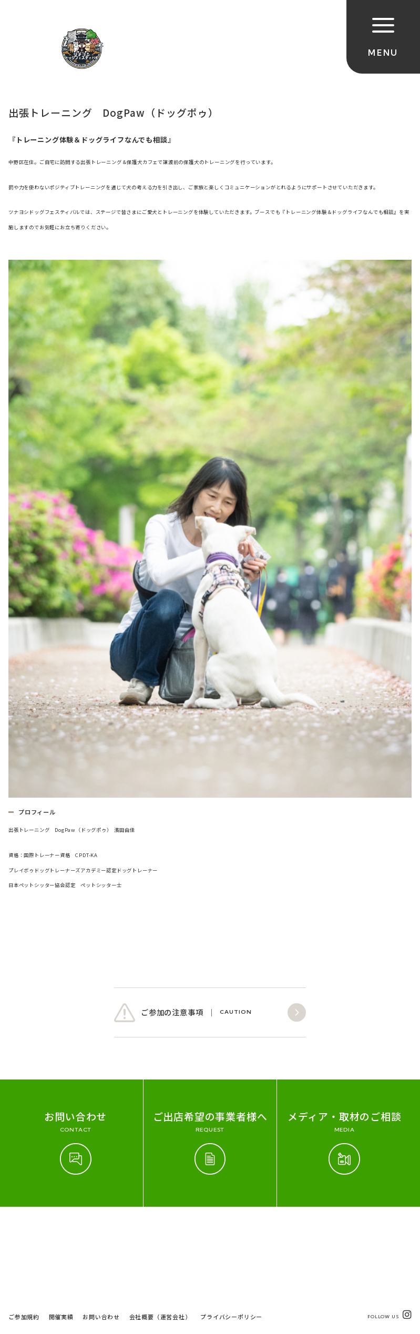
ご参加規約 (23, 1238)
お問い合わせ (101, 1238)
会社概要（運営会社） (160, 1238)
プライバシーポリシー (231, 1238)
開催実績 (61, 1238)
